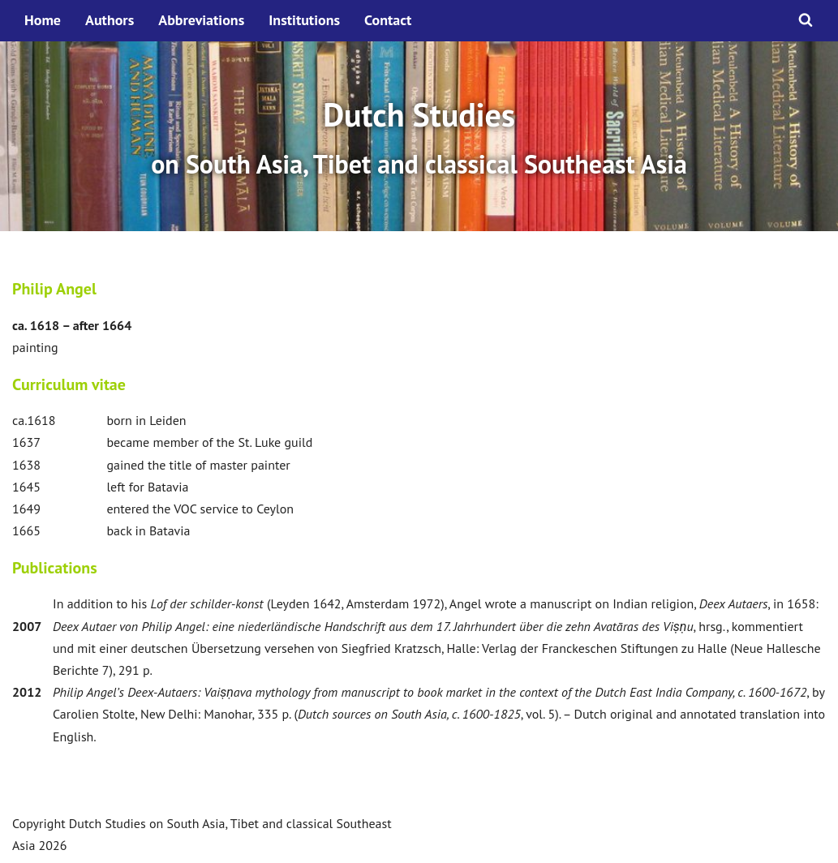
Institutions (304, 20)
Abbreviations (201, 20)
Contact (387, 20)
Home (42, 20)
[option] (419, 136)
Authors (109, 20)
